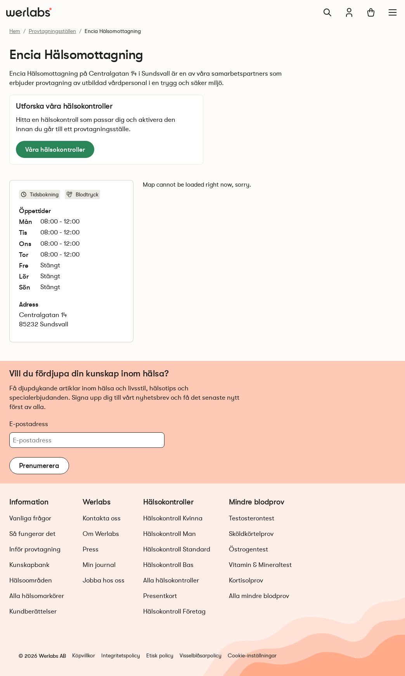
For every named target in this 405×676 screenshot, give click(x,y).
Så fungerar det (32, 533)
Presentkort (160, 596)
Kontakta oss (102, 518)
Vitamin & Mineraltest (260, 565)
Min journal (99, 565)
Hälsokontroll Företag (174, 611)
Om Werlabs (101, 533)
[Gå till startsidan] (29, 12)
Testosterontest (251, 518)
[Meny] (392, 12)
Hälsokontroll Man (169, 533)
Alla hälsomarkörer (36, 596)
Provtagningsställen (52, 31)
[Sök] (327, 12)
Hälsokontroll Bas (168, 565)
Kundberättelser (33, 611)
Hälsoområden (30, 580)
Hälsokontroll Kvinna (172, 518)
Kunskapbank (29, 565)
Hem (14, 31)
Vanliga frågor (30, 518)
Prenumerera (39, 466)
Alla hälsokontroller (171, 580)
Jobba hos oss (104, 580)
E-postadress (28, 423)
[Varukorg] (371, 12)
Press (91, 549)
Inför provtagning (35, 549)
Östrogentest (248, 549)
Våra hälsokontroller (55, 149)
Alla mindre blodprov (259, 596)
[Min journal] (349, 12)
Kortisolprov (246, 580)
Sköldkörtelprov (251, 533)
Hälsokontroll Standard (176, 549)
